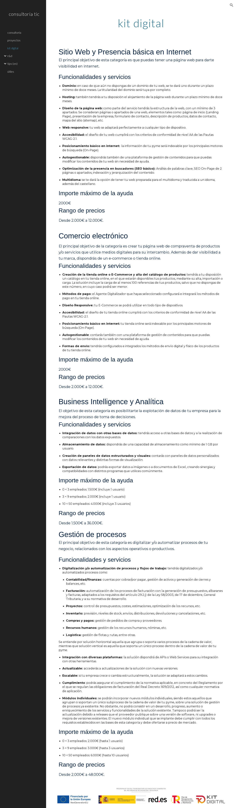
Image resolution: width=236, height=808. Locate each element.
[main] (141, 23)
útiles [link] (10, 71)
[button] (231, 5)
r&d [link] (9, 56)
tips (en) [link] (12, 63)
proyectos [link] (13, 40)
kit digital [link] (12, 48)
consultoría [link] (14, 32)
